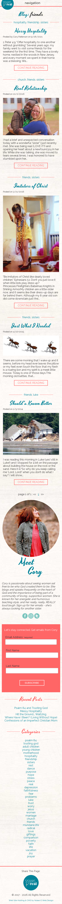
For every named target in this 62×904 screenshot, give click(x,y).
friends (31, 79)
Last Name (12, 665)
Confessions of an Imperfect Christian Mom (30, 720)
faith (31, 843)
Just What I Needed (31, 326)
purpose (31, 771)
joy (31, 853)
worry (30, 806)
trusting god (30, 743)
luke (35, 394)
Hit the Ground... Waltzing (31, 714)
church (22, 79)
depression (31, 787)
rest (31, 765)
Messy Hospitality (31, 31)
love (31, 831)
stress (31, 778)
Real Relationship (30, 88)
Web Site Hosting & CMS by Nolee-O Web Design (31, 900)
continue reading (31, 67)
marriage (31, 815)
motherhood (31, 752)
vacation (31, 850)
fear (31, 793)
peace (31, 781)
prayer (31, 856)
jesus (31, 809)
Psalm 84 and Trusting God (31, 708)
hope (31, 774)
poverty (31, 840)
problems (31, 796)
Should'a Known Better (31, 403)
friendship (33, 22)
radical (31, 828)
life (31, 847)
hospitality (20, 22)
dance (31, 768)
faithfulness (31, 790)
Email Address (19, 637)
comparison (31, 837)
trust (31, 803)
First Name (12, 650)
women (31, 812)
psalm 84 (31, 740)
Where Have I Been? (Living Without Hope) (31, 717)
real (31, 784)
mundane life (31, 825)
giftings (31, 834)
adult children (31, 746)
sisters (44, 22)
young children (31, 749)
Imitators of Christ (31, 186)
